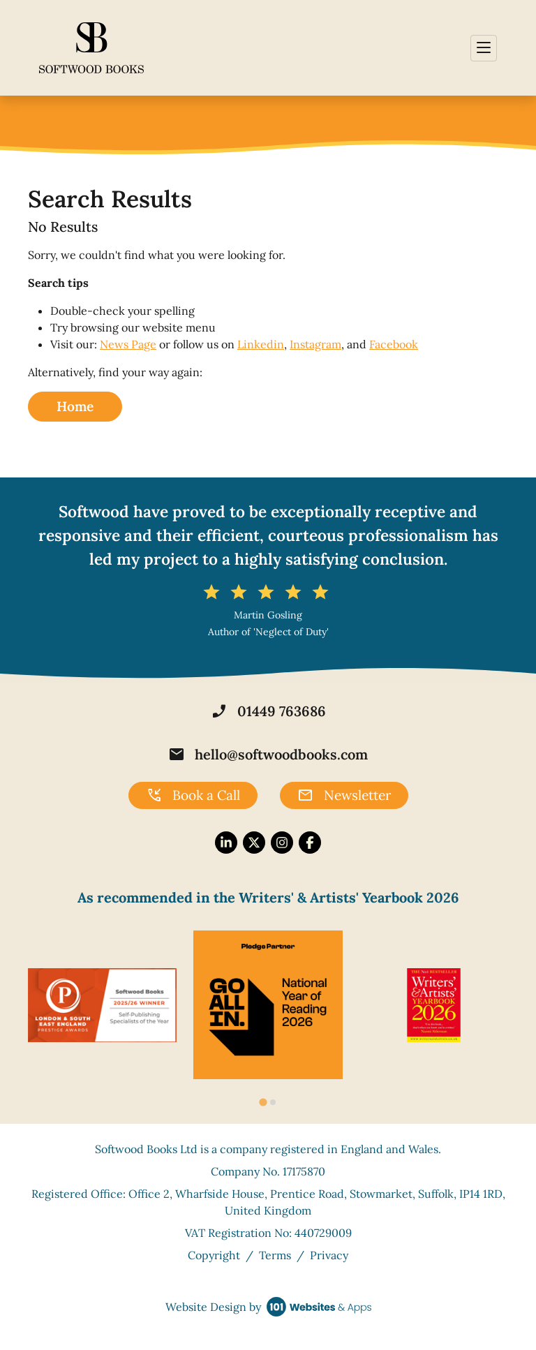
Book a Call (193, 796)
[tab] (263, 1102)
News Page (128, 344)
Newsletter (344, 796)
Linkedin (260, 344)
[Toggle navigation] (483, 48)
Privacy (329, 1255)
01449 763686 (268, 711)
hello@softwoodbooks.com (268, 754)
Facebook (393, 344)
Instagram (315, 344)
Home (75, 406)
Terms (275, 1255)
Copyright (214, 1255)
